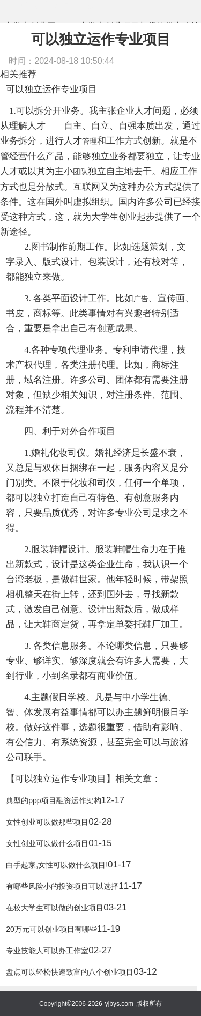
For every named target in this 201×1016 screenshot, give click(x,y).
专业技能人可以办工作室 (47, 950)
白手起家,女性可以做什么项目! (57, 865)
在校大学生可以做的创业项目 (54, 907)
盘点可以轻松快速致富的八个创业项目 (69, 972)
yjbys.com (119, 1003)
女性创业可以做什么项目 (47, 843)
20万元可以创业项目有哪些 (51, 929)
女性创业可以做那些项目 (47, 822)
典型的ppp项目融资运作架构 (53, 800)
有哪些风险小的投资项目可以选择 (62, 886)
